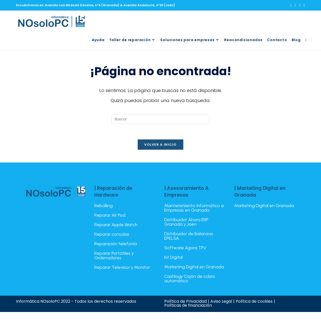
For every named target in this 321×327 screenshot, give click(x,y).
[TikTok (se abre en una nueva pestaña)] (303, 5)
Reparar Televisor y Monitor (122, 267)
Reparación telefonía (115, 244)
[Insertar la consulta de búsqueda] (160, 119)
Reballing (103, 205)
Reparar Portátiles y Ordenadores (114, 256)
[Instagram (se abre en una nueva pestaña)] (299, 5)
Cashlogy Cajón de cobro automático (189, 279)
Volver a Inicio (160, 144)
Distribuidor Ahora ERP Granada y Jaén (186, 222)
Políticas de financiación (188, 305)
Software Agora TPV (185, 248)
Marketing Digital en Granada (194, 267)
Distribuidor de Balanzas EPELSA (188, 236)
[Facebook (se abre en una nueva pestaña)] (295, 5)
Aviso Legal (221, 301)
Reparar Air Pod (109, 215)
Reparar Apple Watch (115, 224)
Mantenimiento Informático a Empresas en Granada (194, 208)
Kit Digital (173, 257)
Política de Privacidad (185, 301)
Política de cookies (254, 301)
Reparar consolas (111, 234)
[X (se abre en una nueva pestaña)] (291, 5)
